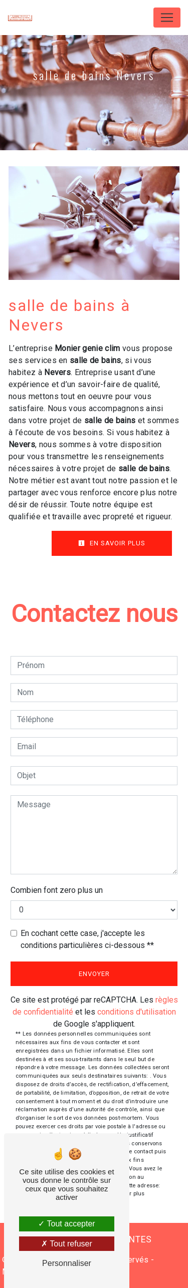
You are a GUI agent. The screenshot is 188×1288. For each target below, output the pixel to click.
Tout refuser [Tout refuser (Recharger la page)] (66, 1243)
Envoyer (94, 974)
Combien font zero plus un (57, 890)
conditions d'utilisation (136, 1012)
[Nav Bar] (166, 18)
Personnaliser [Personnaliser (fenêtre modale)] (66, 1263)
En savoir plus (111, 543)
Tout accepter (66, 1223)
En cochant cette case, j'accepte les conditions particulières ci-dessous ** (87, 939)
